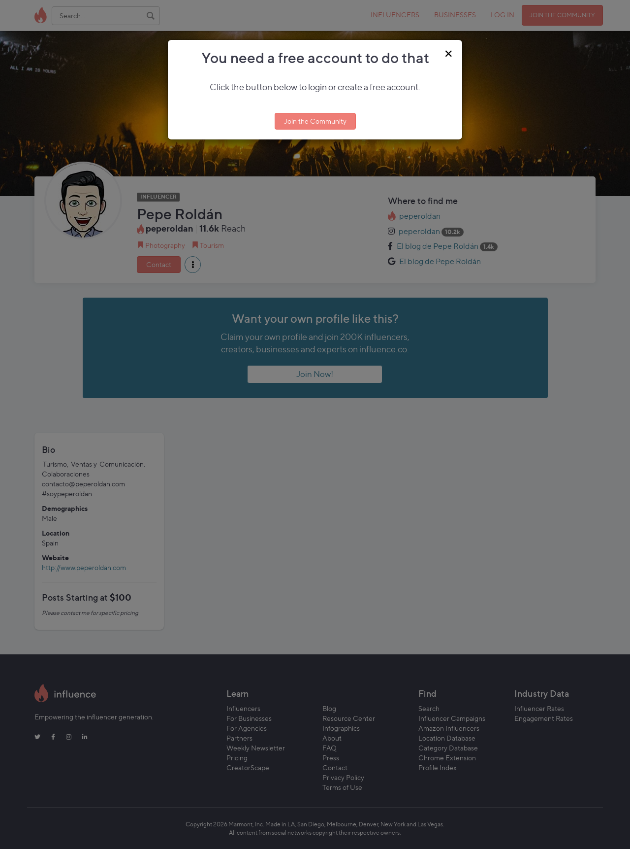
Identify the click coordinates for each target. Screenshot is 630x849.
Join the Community (315, 121)
